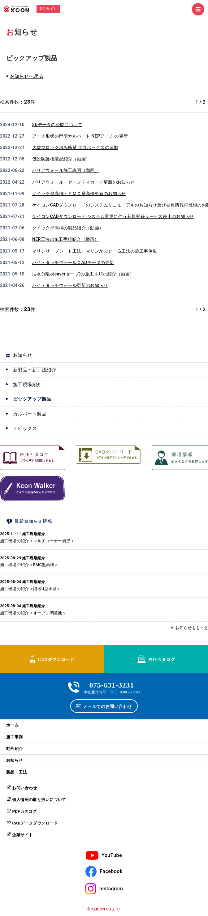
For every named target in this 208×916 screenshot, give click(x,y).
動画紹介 (14, 748)
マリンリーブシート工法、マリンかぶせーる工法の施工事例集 (94, 251)
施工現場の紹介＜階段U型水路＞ (30, 588)
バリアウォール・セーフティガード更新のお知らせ (83, 182)
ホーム (12, 725)
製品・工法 (16, 772)
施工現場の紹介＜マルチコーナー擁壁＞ (37, 541)
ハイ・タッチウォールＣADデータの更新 (73, 262)
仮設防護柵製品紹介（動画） (61, 158)
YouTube (112, 855)
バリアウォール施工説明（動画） (65, 170)
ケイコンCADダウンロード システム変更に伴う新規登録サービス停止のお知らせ (113, 216)
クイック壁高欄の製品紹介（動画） (68, 227)
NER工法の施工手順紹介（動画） (65, 239)
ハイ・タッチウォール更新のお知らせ (70, 285)
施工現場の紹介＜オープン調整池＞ (33, 613)
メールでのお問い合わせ (107, 706)
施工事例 (14, 737)
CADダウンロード (56, 659)
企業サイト (22, 835)
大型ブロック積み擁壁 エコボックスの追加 (75, 147)
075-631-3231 (111, 684)
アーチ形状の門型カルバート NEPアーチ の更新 (80, 136)
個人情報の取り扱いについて (39, 799)
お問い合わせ (24, 788)
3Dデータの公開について (57, 124)
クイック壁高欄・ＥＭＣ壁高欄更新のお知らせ (79, 193)
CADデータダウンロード (35, 823)
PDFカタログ (161, 659)
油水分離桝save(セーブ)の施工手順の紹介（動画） (83, 273)
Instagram (111, 889)
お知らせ (14, 760)
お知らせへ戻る (26, 76)
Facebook (111, 871)
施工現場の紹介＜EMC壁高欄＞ (29, 564)
